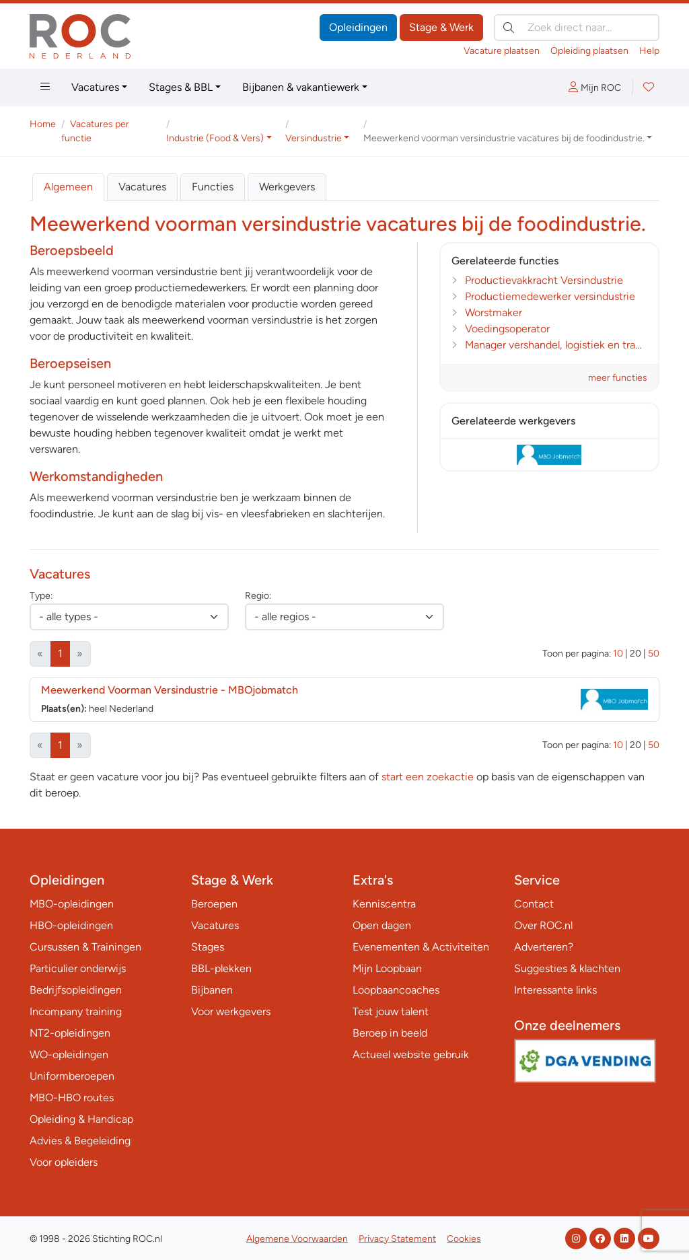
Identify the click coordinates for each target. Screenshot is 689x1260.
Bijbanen (212, 990)
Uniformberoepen (72, 1076)
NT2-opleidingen (70, 1033)
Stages (207, 946)
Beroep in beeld (390, 1033)
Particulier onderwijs (78, 968)
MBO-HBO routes (72, 1097)
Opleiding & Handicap (81, 1119)
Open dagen (382, 925)
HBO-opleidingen (71, 925)
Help (649, 51)
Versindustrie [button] (313, 138)
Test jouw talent (391, 1011)
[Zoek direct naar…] (576, 27)
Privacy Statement (397, 1239)
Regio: (258, 595)
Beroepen (214, 903)
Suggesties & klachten (567, 968)
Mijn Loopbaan (387, 968)
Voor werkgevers (230, 1011)
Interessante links (555, 990)
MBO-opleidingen (72, 903)
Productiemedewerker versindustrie (550, 296)
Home (43, 124)
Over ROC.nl (543, 925)
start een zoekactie (428, 776)
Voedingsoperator (507, 328)
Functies (212, 186)
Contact (534, 903)
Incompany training (76, 1011)
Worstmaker (493, 312)
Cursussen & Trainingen (85, 946)
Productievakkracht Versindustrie (544, 280)
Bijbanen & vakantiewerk (300, 87)
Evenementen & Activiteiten (421, 946)
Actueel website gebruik (411, 1054)
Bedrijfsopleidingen (76, 990)
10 (618, 653)
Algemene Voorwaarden (297, 1239)
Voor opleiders (64, 1162)
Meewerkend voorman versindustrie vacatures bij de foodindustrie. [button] (504, 138)
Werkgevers (287, 186)
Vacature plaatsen (502, 51)
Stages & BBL (181, 87)
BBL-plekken (221, 968)
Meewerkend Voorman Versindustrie (169, 689)
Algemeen (68, 186)
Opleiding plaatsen (589, 51)
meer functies (617, 377)
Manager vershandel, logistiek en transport (565, 344)
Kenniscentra (384, 903)
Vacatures (95, 87)
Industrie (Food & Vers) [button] (215, 138)
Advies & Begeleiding (80, 1140)
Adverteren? (543, 946)
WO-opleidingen (69, 1054)
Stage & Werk (441, 27)
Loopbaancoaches (396, 990)
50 (653, 653)
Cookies (464, 1239)
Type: (41, 595)
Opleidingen (358, 27)
